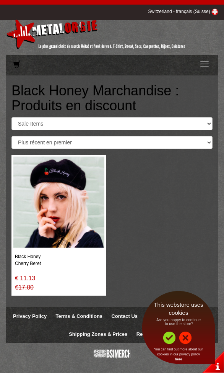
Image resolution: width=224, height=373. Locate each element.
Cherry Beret (28, 263)
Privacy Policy (30, 316)
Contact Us (124, 316)
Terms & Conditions (79, 316)
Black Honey (28, 256)
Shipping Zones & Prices (98, 334)
